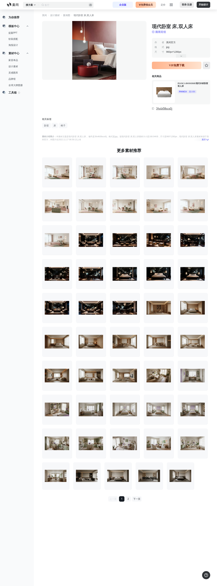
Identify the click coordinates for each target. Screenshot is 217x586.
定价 (163, 4)
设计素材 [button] (55, 15)
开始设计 (203, 4)
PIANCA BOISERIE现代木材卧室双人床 (193, 84)
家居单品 (13, 60)
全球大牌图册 (15, 85)
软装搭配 (13, 39)
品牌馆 (12, 79)
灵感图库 (13, 72)
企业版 (122, 4)
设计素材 (13, 66)
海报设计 (13, 45)
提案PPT (12, 33)
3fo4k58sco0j (164, 108)
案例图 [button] (66, 15)
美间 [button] (44, 15)
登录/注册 (187, 4)
